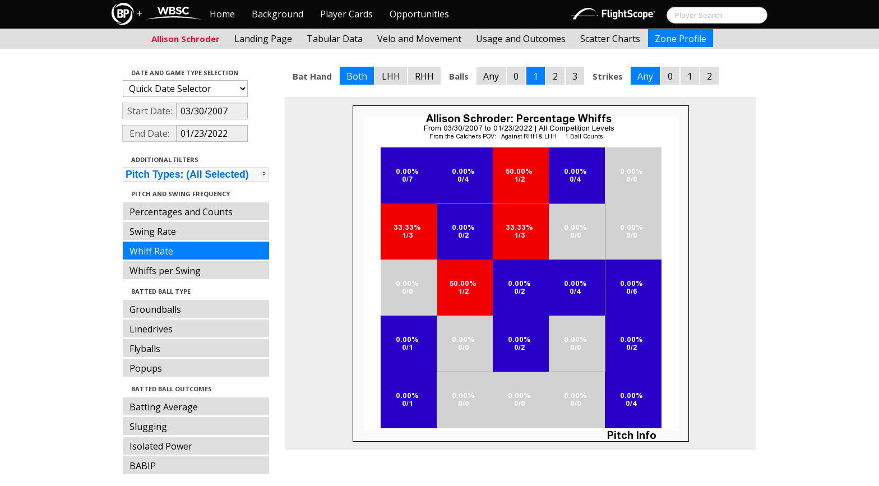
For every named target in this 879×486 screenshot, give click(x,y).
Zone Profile (680, 39)
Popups (145, 368)
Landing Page (263, 39)
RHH (424, 76)
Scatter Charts (610, 39)
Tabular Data (335, 39)
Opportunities (419, 14)
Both (356, 76)
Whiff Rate (151, 251)
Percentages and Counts (181, 212)
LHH (391, 76)
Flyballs (144, 348)
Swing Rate (152, 231)
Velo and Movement (419, 39)
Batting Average (163, 407)
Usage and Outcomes (521, 39)
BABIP (142, 466)
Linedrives (151, 329)
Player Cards (346, 14)
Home (222, 14)
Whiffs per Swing (165, 271)
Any (491, 76)
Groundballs (155, 309)
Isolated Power (160, 446)
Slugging (148, 426)
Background (277, 14)
